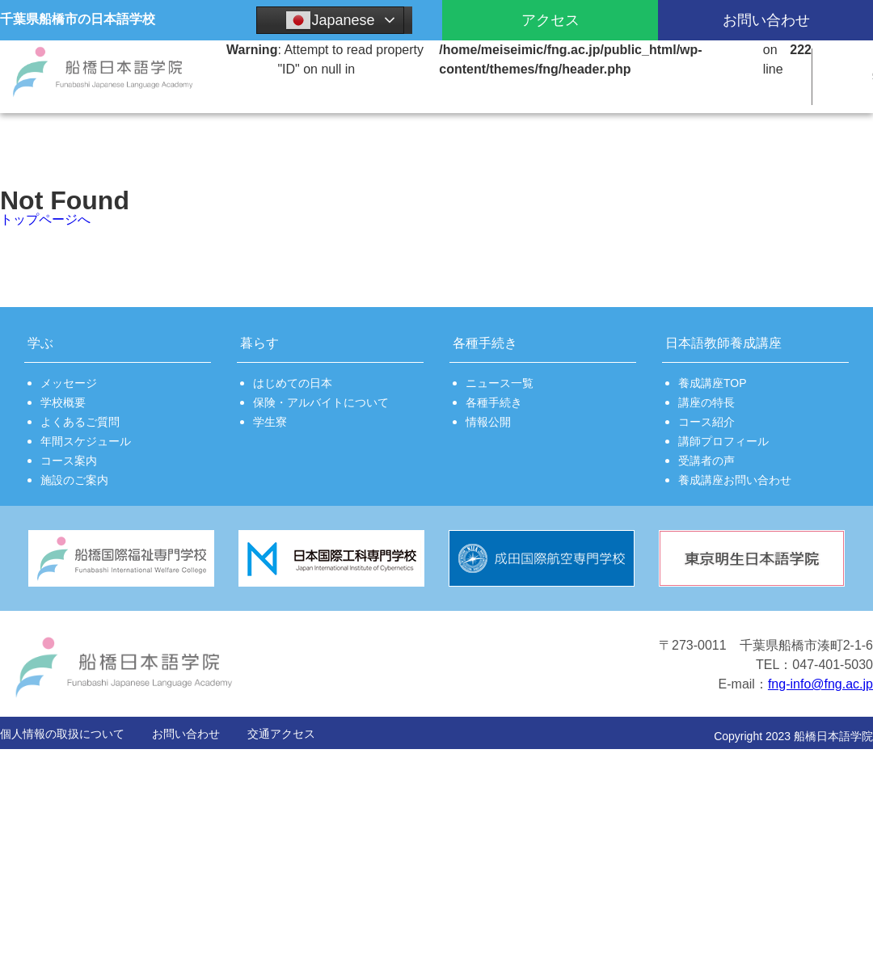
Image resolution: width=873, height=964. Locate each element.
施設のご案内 (74, 480)
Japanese (329, 20)
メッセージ (68, 383)
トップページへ (45, 219)
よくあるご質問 (80, 421)
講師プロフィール (723, 441)
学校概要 (63, 402)
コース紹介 (706, 421)
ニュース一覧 (500, 383)
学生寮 (270, 421)
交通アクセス (281, 733)
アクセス (550, 20)
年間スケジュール (85, 441)
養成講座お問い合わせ (734, 480)
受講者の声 (706, 460)
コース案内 (68, 460)
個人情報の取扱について (62, 733)
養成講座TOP (712, 383)
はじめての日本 (292, 383)
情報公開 (488, 421)
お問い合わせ (186, 733)
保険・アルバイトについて (321, 402)
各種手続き (494, 402)
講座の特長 (706, 402)
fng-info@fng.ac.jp (820, 684)
